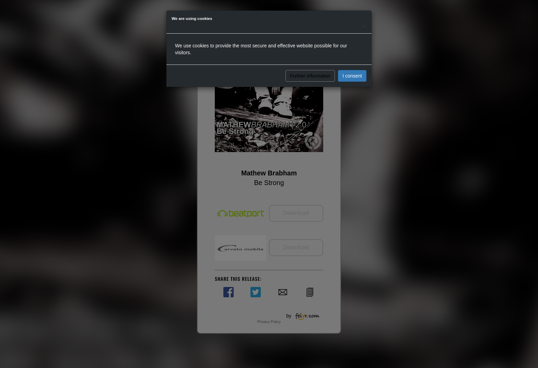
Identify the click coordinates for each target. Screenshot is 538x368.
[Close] (364, 24)
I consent (352, 76)
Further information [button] (310, 76)
